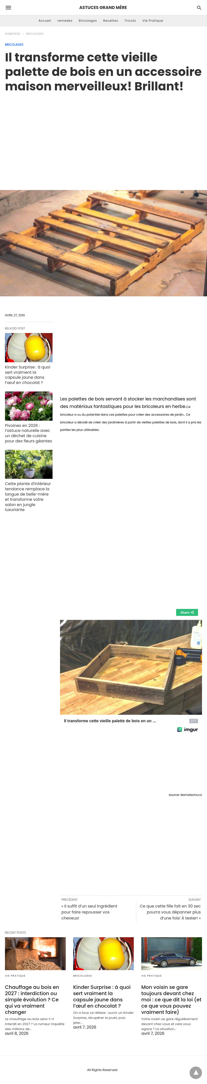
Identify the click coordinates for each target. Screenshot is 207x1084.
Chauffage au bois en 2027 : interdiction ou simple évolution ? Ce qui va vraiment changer (32, 1000)
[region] (103, 136)
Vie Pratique (152, 20)
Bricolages (88, 20)
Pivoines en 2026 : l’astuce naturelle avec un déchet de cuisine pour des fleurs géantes (28, 433)
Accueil (45, 20)
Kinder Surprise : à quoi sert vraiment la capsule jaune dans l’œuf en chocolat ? (27, 374)
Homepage (12, 34)
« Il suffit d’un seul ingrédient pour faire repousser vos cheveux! (89, 912)
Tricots (130, 20)
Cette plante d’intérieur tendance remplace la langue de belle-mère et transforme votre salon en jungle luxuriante (28, 497)
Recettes (110, 20)
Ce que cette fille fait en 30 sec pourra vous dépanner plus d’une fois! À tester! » (170, 912)
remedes (65, 20)
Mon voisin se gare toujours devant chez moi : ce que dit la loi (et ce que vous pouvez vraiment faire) (171, 1000)
